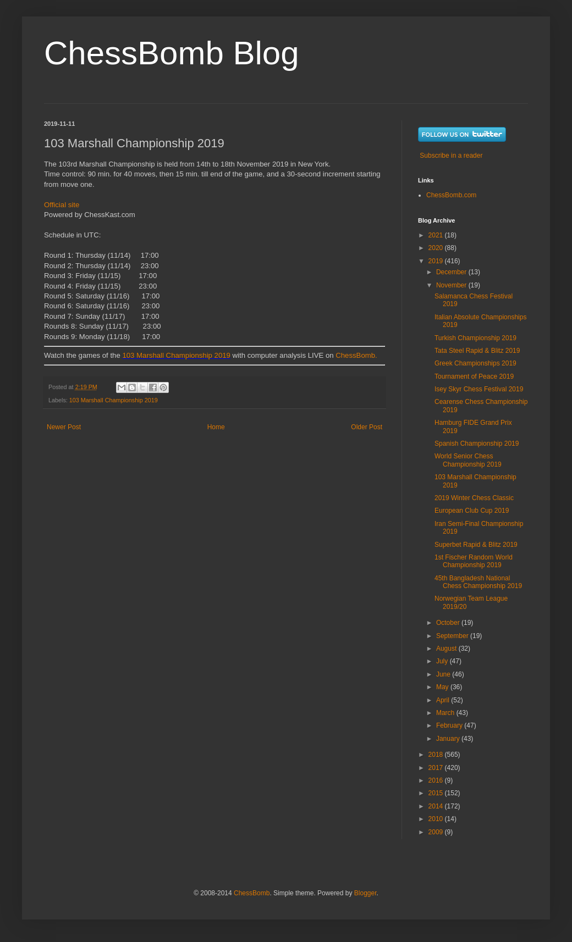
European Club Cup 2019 (472, 510)
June (444, 674)
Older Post (366, 427)
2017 (436, 768)
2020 (436, 248)
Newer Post (64, 427)
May (443, 687)
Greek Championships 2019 (475, 363)
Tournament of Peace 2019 (474, 376)
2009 (436, 832)
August (447, 648)
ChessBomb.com (451, 195)
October (448, 623)
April (443, 700)
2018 (436, 754)
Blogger (365, 893)
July (443, 661)
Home (216, 427)
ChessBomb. (356, 355)
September (453, 636)
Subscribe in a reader (451, 155)
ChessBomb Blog (171, 53)
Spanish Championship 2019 (477, 443)
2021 (436, 235)
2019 (436, 261)
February (450, 725)
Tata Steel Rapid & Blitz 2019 (477, 350)
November (452, 285)
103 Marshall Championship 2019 (176, 355)
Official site (61, 205)
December (452, 272)
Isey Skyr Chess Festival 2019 (479, 389)
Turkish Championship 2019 (475, 338)
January (448, 738)
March (446, 713)
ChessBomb (252, 893)
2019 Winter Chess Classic (474, 498)
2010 (436, 819)
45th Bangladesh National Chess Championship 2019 (478, 582)
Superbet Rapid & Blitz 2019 (476, 544)
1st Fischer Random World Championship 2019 (474, 561)
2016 (436, 780)
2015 (436, 793)
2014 (436, 806)
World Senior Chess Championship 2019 (468, 460)
